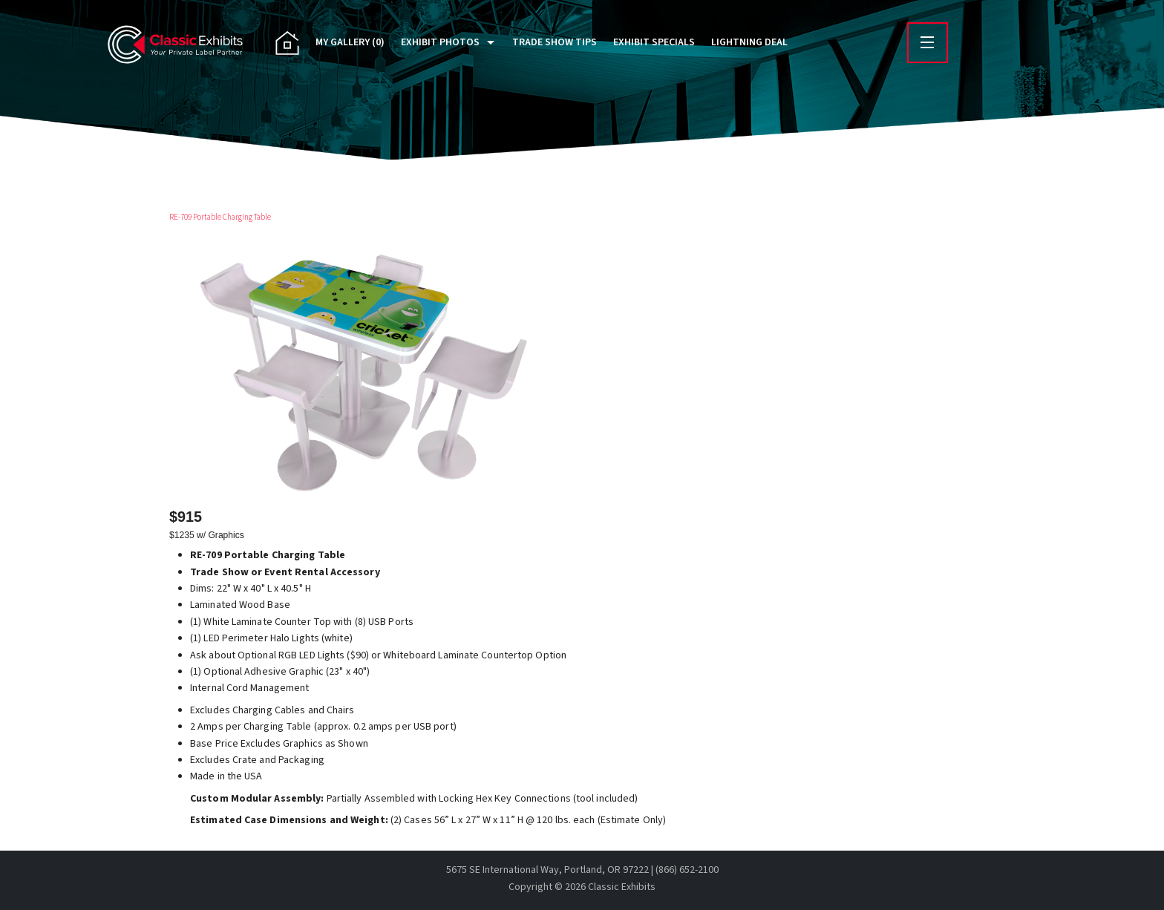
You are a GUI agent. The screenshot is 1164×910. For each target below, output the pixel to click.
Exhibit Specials (654, 42)
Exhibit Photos (440, 42)
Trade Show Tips (554, 42)
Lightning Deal (749, 42)
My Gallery (350, 42)
